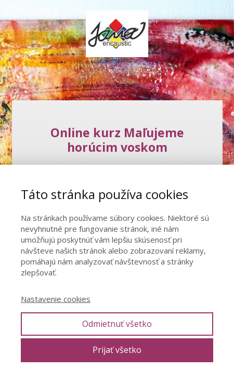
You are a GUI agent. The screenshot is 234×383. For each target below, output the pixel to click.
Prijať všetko (117, 349)
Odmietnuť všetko (117, 323)
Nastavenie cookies (55, 299)
